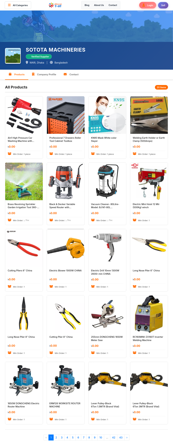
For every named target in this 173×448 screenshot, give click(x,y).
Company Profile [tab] (44, 74)
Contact (113, 5)
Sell (163, 5)
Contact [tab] (71, 74)
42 (113, 437)
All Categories (18, 5)
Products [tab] (17, 74)
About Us (99, 5)
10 (100, 437)
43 (121, 437)
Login (147, 5)
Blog (87, 5)
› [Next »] (126, 437)
